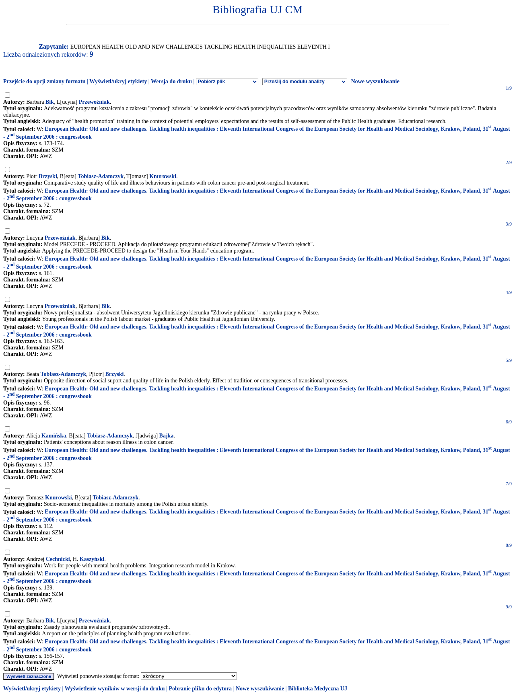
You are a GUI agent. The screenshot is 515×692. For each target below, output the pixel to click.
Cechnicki (58, 559)
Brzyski (48, 176)
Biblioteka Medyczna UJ (317, 689)
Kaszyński (92, 559)
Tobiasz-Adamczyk (101, 176)
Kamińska (53, 436)
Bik (49, 102)
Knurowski (162, 176)
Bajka (166, 436)
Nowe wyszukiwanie (375, 81)
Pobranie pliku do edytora (200, 689)
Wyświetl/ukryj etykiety (118, 81)
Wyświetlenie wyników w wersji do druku (115, 689)
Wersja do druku (171, 81)
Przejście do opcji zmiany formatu (44, 81)
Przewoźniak (94, 102)
